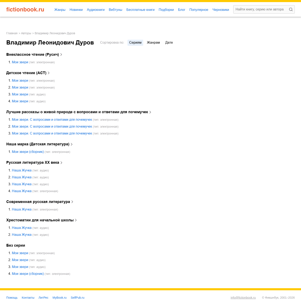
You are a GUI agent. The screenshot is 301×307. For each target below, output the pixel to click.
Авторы (26, 33)
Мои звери (20, 62)
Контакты (28, 297)
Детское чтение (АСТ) (26, 73)
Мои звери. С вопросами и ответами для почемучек (52, 119)
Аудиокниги (96, 9)
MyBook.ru (60, 297)
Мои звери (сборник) (28, 152)
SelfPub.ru (77, 297)
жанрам (153, 42)
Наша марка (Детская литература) (37, 144)
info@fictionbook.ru (243, 297)
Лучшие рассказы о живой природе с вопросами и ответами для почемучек (77, 112)
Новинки (76, 9)
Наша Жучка (22, 170)
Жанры (59, 9)
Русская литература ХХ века (32, 162)
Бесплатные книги (140, 9)
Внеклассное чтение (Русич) (32, 54)
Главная (12, 33)
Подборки (166, 9)
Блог (181, 9)
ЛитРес (43, 297)
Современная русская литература (38, 202)
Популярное (198, 9)
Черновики (220, 9)
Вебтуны (115, 9)
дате (169, 42)
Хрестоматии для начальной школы (40, 220)
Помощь (12, 297)
